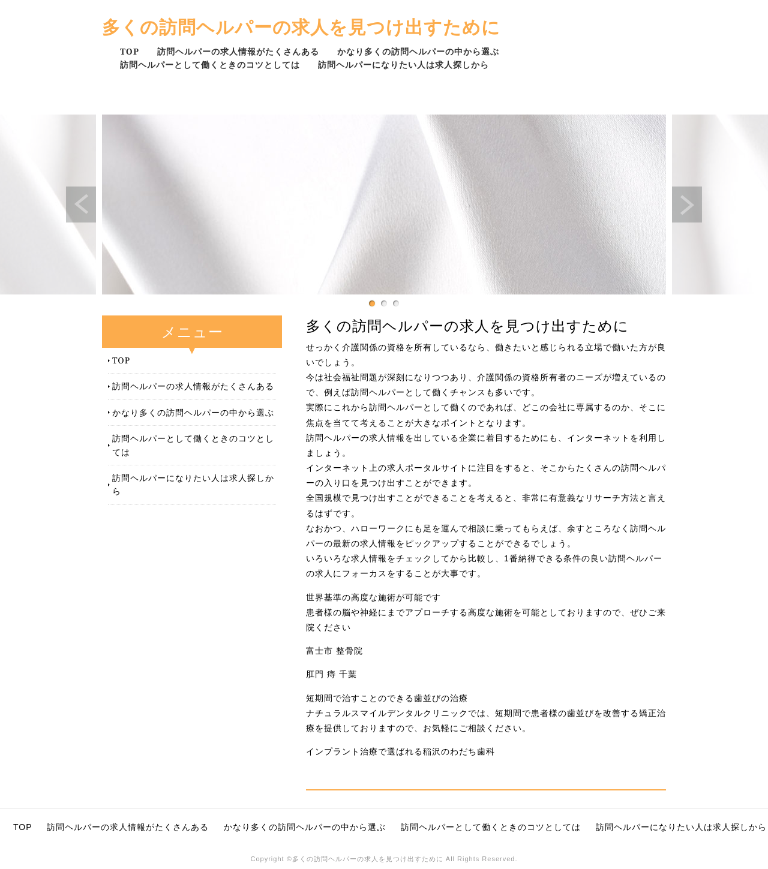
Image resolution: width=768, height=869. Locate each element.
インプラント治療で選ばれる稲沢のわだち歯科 (400, 751)
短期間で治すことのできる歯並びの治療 (387, 698)
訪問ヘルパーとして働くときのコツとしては (210, 64)
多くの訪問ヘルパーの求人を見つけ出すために (301, 26)
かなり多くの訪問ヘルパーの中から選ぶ (418, 51)
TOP (129, 51)
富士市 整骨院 (334, 650)
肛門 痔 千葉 (331, 674)
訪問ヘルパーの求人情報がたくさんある (238, 51)
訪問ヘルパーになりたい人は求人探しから (403, 64)
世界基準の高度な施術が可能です (373, 597)
